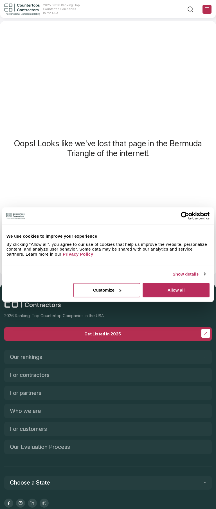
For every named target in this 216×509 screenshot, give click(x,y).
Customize (107, 290)
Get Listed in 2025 (147, 333)
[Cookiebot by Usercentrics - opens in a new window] (185, 216)
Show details (186, 274)
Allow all (175, 290)
